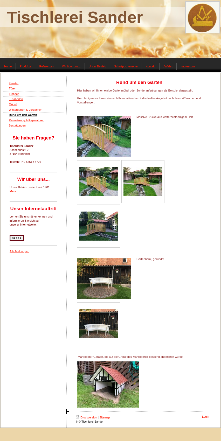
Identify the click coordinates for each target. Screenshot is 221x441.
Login (205, 416)
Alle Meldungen (19, 251)
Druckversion (86, 417)
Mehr (13, 191)
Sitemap (104, 417)
